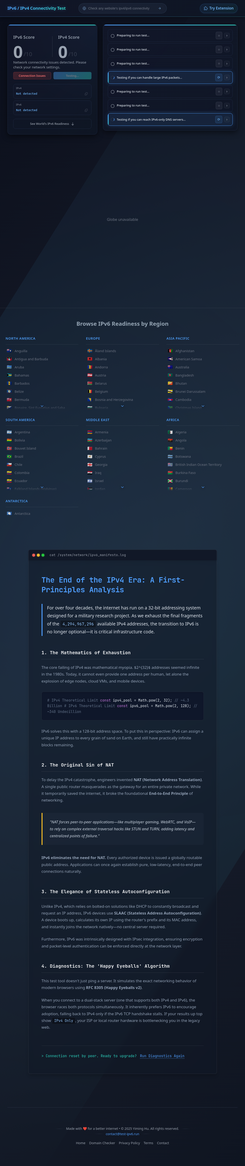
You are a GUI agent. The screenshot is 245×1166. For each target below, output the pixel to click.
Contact (163, 1141)
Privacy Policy (129, 1141)
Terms (148, 1141)
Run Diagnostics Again (162, 1053)
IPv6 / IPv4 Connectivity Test (37, 8)
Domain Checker (102, 1141)
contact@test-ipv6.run (122, 1132)
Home (80, 1141)
